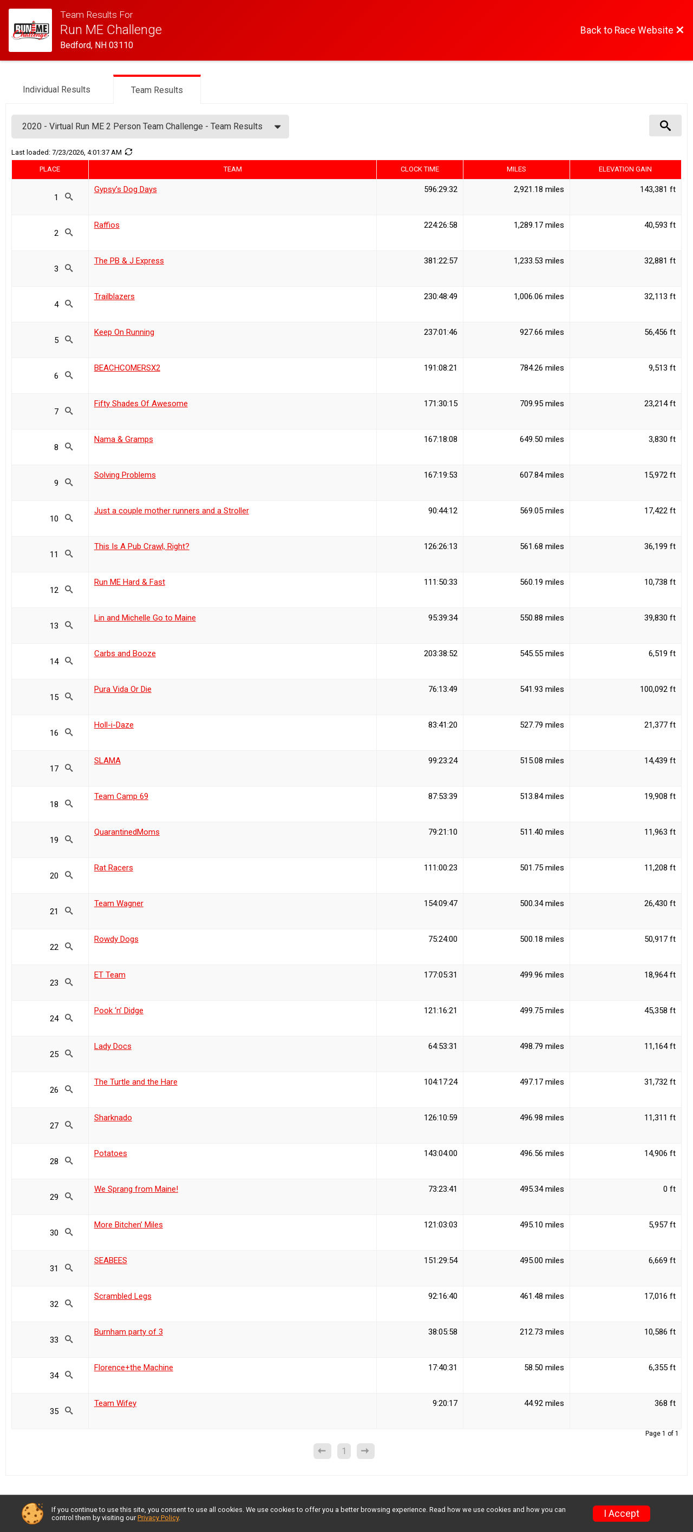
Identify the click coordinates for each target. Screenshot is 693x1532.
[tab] (56, 88)
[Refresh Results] (128, 152)
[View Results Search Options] (665, 125)
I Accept (621, 1513)
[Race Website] (34, 30)
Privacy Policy (158, 1518)
